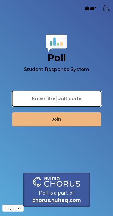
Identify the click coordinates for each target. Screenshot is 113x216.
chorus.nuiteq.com (56, 200)
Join (56, 119)
